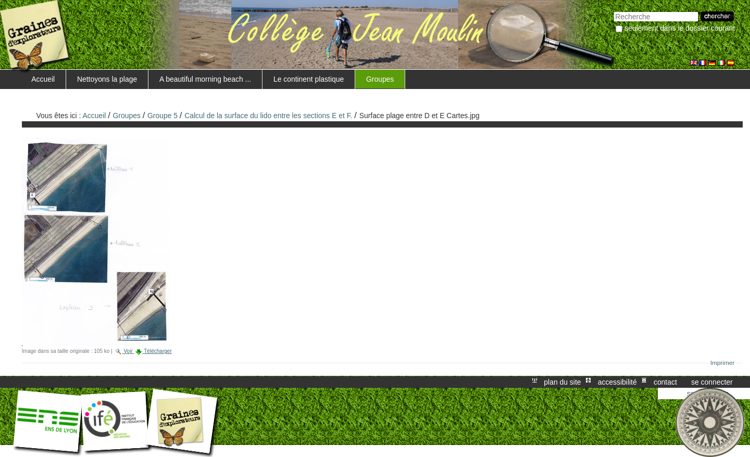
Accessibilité (617, 382)
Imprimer (722, 362)
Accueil (43, 79)
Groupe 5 (162, 115)
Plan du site (562, 382)
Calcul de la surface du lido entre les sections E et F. (268, 115)
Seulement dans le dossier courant (679, 28)
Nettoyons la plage (107, 79)
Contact (665, 382)
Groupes (380, 79)
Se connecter (712, 382)
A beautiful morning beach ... (205, 79)
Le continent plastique (308, 79)
